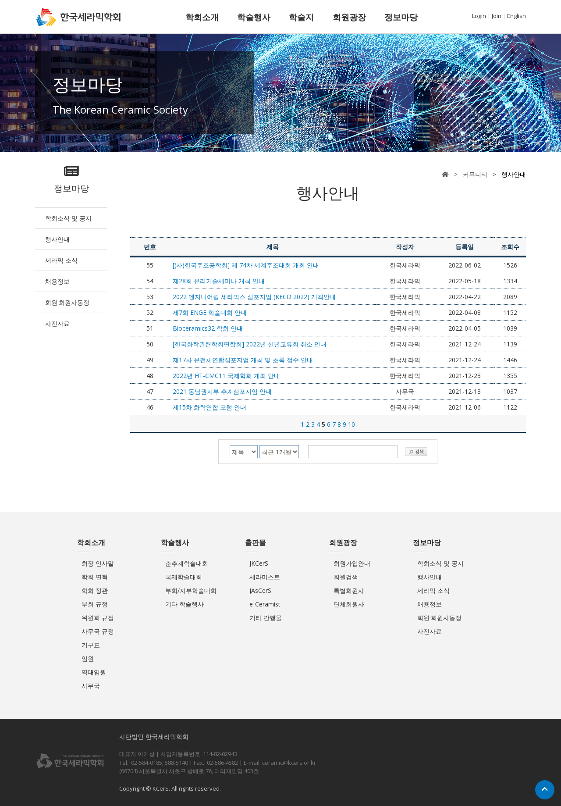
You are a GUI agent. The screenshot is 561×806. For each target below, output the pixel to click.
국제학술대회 (183, 577)
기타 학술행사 (184, 604)
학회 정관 (95, 590)
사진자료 (57, 323)
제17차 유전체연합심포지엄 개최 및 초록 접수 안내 (243, 360)
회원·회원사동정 (67, 302)
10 (351, 424)
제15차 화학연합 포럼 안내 (209, 407)
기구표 (91, 645)
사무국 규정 (98, 631)
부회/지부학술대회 (191, 590)
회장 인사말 (98, 563)
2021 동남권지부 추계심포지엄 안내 (222, 391)
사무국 (91, 685)
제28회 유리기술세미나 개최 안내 (219, 281)
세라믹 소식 (61, 260)
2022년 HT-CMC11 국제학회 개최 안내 (226, 375)
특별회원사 (349, 590)
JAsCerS (260, 590)
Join (496, 16)
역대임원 (94, 672)
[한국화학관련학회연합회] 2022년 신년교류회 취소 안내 (250, 344)
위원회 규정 (98, 617)
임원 (88, 658)
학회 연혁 (95, 577)
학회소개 (202, 17)
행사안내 (57, 239)
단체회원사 (349, 604)
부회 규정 (95, 604)
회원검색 (346, 577)
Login (479, 16)
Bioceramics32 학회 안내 (208, 328)
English (516, 16)
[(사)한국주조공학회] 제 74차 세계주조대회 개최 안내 (246, 265)
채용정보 (57, 281)
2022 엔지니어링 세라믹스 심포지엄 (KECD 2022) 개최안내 (254, 296)
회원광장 (349, 17)
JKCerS (258, 563)
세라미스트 (264, 577)
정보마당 (401, 17)
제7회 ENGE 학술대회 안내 (210, 312)
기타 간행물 (265, 617)
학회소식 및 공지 (68, 218)
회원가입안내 (352, 563)
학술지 (301, 17)
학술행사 (253, 17)
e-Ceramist (264, 604)
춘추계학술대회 (186, 563)
